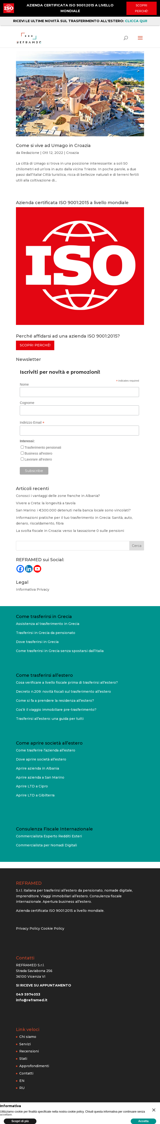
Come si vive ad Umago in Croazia (53, 145)
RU (22, 1088)
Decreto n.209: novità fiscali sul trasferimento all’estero (63, 691)
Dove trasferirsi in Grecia (37, 642)
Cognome (27, 403)
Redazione (30, 153)
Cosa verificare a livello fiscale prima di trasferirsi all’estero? (67, 682)
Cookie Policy (52, 928)
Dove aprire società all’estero (41, 759)
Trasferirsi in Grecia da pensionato (45, 633)
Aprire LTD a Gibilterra (35, 795)
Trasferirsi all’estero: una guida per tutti (50, 719)
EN (22, 1081)
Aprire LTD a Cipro (32, 786)
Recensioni (29, 1051)
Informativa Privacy (32, 589)
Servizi (25, 1044)
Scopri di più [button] (20, 1121)
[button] (154, 1110)
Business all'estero (38, 453)
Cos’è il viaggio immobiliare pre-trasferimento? (56, 709)
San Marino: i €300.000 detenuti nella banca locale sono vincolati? (73, 510)
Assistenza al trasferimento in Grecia (47, 624)
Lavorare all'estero (38, 459)
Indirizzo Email (32, 422)
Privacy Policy (28, 928)
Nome (24, 384)
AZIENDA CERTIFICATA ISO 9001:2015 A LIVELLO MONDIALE (70, 8)
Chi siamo (27, 1037)
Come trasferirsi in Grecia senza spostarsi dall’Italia (60, 651)
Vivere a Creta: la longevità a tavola (45, 503)
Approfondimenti (34, 1066)
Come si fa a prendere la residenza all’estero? (55, 700)
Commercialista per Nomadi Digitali (46, 845)
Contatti (26, 1073)
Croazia (72, 153)
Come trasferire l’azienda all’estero (45, 750)
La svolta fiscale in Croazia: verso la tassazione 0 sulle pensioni (70, 531)
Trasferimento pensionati (43, 447)
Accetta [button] (143, 1121)
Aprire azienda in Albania (37, 768)
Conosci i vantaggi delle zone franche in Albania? (58, 496)
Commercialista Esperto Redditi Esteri (49, 836)
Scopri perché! (141, 8)
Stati (23, 1058)
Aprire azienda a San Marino (40, 777)
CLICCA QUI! (136, 21)
